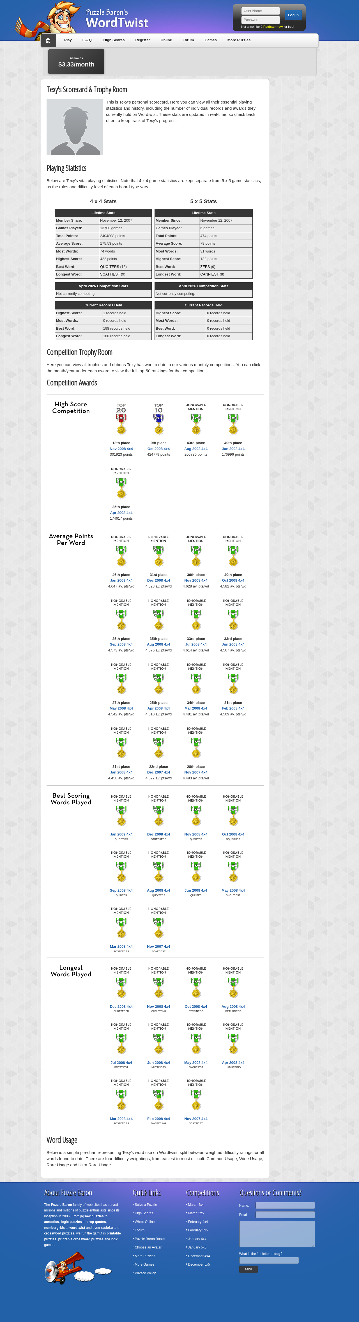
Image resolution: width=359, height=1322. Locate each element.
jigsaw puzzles (91, 1216)
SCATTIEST (110, 274)
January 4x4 (197, 1239)
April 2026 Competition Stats (103, 286)
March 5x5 (196, 1213)
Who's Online (145, 1222)
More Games (144, 1264)
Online (166, 40)
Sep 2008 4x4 (121, 644)
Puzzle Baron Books (150, 1239)
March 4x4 (196, 1205)
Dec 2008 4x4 (158, 580)
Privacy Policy (145, 1273)
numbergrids (54, 1228)
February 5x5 (198, 1230)
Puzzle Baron (61, 1205)
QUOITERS (109, 267)
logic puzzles (71, 1222)
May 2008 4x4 (121, 708)
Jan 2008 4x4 (121, 772)
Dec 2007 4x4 (158, 772)
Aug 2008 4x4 (196, 449)
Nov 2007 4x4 (195, 772)
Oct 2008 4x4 (159, 449)
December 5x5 (199, 1264)
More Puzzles (238, 40)
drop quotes (96, 1222)
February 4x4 (198, 1222)
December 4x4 (199, 1256)
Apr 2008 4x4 (121, 513)
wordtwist (77, 1228)
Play (68, 40)
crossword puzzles (59, 1233)
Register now (273, 26)
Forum (188, 40)
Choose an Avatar (148, 1247)
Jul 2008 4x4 (196, 644)
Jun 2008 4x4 (233, 449)
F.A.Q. (87, 40)
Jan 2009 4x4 (121, 580)
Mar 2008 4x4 (196, 708)
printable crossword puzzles (80, 1239)
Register (142, 40)
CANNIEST (209, 274)
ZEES (205, 267)
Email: (243, 1215)
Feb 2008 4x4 (233, 708)
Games (210, 40)
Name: (244, 1206)
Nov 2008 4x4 (121, 449)
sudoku (107, 1228)
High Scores (114, 40)
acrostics (51, 1222)
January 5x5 (197, 1247)
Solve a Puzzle (146, 1205)
